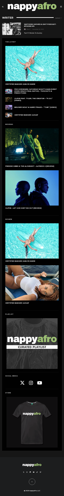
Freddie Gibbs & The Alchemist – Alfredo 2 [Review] (29, 166)
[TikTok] (37, 472)
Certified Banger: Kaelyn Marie (20, 84)
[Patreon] (30, 472)
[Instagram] (27, 472)
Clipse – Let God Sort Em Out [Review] (23, 208)
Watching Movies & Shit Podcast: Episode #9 (40, 25)
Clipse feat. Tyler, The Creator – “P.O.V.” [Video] (33, 99)
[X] (23, 472)
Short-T (28, 29)
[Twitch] (40, 472)
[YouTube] (33, 472)
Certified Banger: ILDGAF (26, 115)
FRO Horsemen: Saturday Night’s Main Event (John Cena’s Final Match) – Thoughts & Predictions (35, 91)
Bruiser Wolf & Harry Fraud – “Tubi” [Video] (35, 107)
